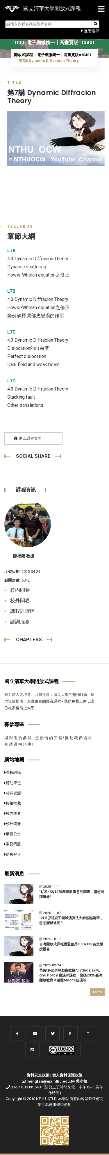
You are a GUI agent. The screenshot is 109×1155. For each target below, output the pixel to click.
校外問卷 (20, 600)
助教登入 (12, 854)
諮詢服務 (20, 622)
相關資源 (12, 793)
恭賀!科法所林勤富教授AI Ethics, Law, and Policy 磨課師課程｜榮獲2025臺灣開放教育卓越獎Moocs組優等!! (70, 975)
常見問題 (12, 844)
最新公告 (12, 834)
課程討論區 (22, 611)
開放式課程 (23, 55)
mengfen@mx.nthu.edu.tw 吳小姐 (56, 1081)
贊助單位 (12, 783)
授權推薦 (12, 803)
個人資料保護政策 (67, 1075)
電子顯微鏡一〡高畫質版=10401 (64, 55)
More (97, 992)
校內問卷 (20, 590)
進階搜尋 (89, 31)
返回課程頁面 (28, 438)
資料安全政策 (38, 1075)
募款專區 (14, 724)
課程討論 (12, 772)
